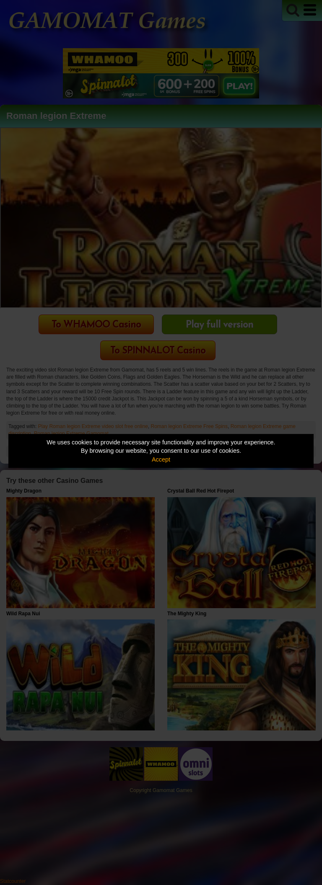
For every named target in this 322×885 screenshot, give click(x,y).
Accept (161, 459)
